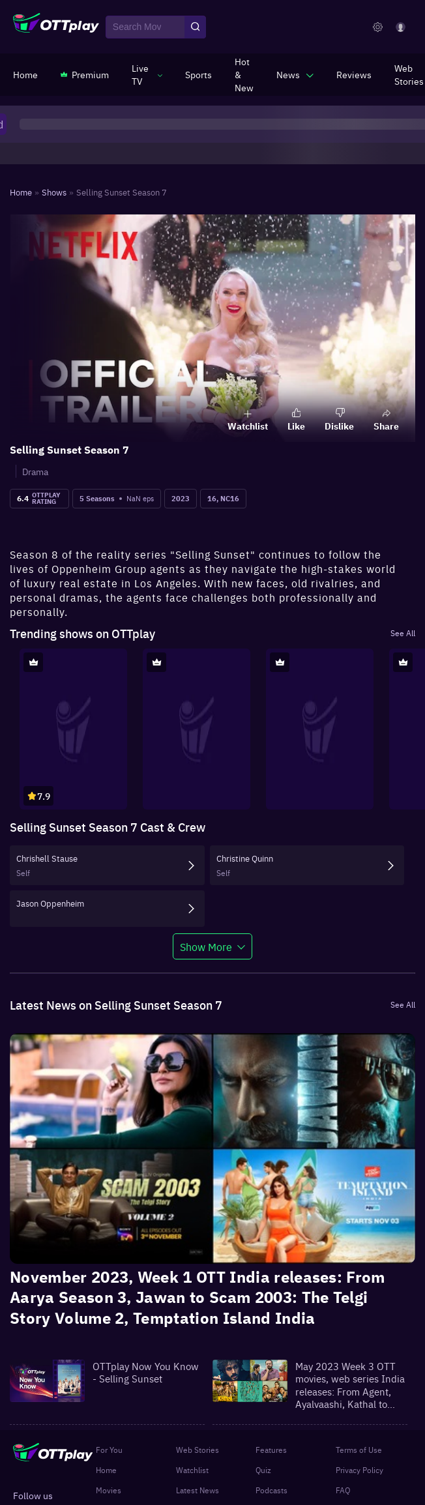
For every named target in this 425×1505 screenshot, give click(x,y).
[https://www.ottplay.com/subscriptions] (85, 74)
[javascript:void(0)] (147, 74)
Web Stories (197, 1449)
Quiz (263, 1470)
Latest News (197, 1490)
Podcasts (271, 1490)
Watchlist (192, 1470)
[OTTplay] (56, 27)
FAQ (343, 1490)
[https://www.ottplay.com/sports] (198, 74)
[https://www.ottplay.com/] (25, 74)
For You (109, 1449)
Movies (108, 1490)
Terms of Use (359, 1449)
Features (271, 1449)
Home (106, 1470)
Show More (206, 946)
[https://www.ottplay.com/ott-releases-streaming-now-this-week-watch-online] (244, 74)
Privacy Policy (359, 1470)
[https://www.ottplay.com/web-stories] (409, 74)
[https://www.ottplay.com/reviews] (354, 74)
